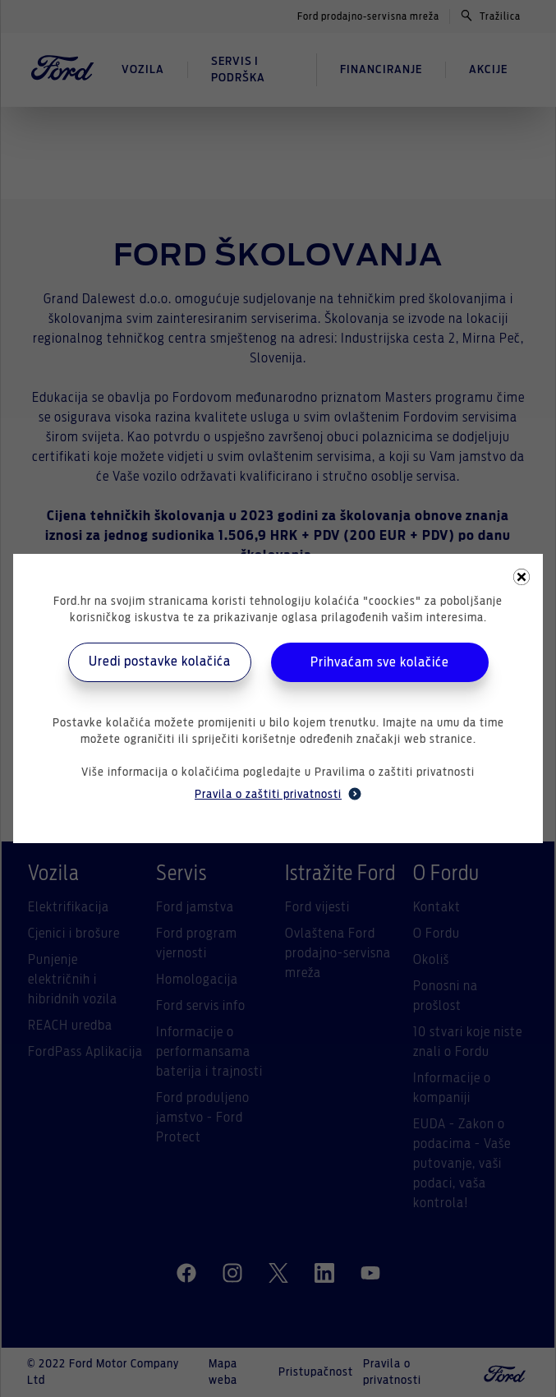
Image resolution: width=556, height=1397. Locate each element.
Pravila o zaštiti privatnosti (278, 793)
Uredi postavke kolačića (160, 661)
